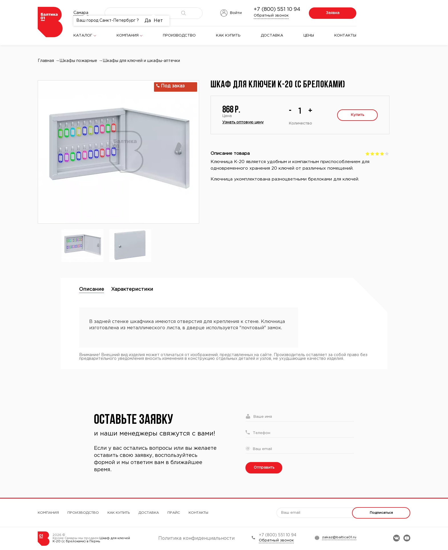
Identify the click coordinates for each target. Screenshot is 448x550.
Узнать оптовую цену (243, 122)
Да (148, 21)
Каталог (82, 35)
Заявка (332, 13)
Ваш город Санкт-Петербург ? (107, 20)
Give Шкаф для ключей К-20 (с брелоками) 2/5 (372, 153)
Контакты (345, 35)
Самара (80, 13)
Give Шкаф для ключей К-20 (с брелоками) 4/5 (382, 153)
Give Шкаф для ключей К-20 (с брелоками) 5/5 (387, 153)
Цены (308, 35)
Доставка (272, 35)
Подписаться (381, 512)
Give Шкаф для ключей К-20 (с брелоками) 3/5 (377, 153)
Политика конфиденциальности (196, 538)
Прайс (173, 512)
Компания (128, 35)
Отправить (264, 467)
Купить (357, 115)
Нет (158, 21)
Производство (179, 35)
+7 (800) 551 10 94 (277, 9)
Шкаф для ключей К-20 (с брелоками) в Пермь (91, 540)
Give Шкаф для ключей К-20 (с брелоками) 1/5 (367, 153)
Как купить (228, 35)
